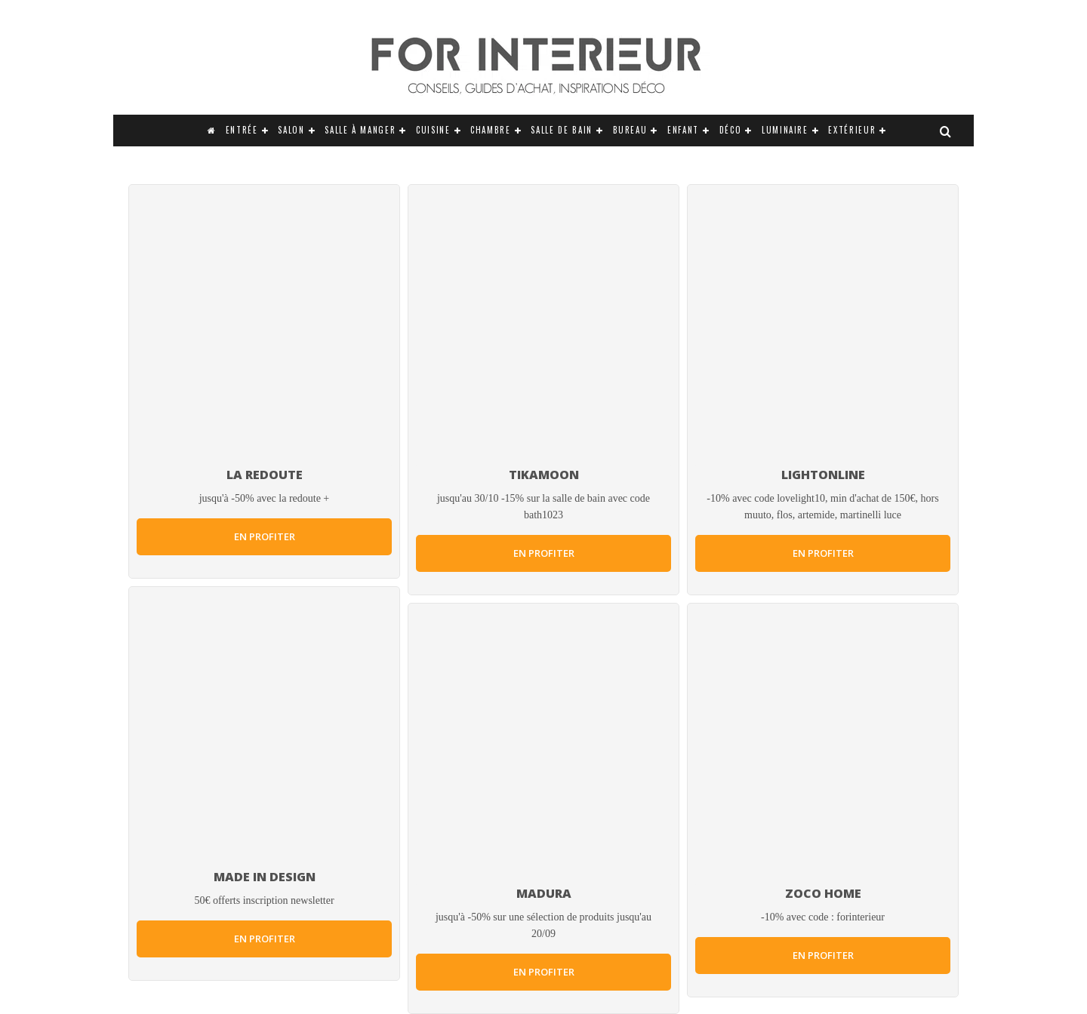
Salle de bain (561, 130)
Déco (730, 130)
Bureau (630, 130)
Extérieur (852, 130)
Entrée (242, 130)
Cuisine (433, 130)
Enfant (683, 130)
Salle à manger (360, 130)
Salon (291, 130)
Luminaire (785, 130)
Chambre (490, 130)
